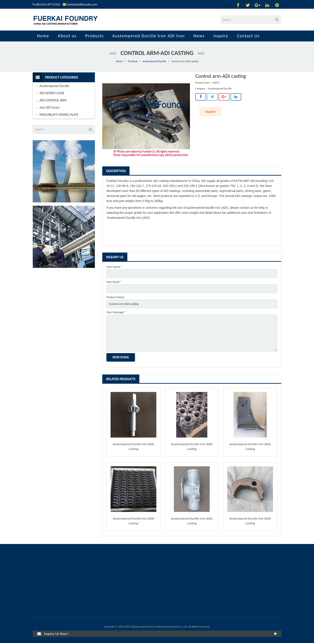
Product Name (115, 297)
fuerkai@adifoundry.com (82, 4)
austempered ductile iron (203, 207)
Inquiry (210, 111)
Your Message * (116, 312)
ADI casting (161, 181)
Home (119, 61)
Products (133, 61)
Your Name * (114, 267)
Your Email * (114, 282)
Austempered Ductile (154, 61)
